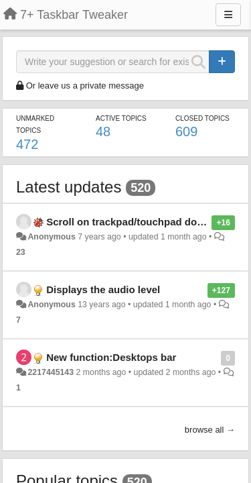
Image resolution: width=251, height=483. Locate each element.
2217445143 (50, 372)
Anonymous (51, 236)
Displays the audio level (103, 289)
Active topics (121, 118)
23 (20, 252)
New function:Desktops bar (111, 357)
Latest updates (68, 187)
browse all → (210, 430)
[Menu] (228, 14)
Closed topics (202, 118)
